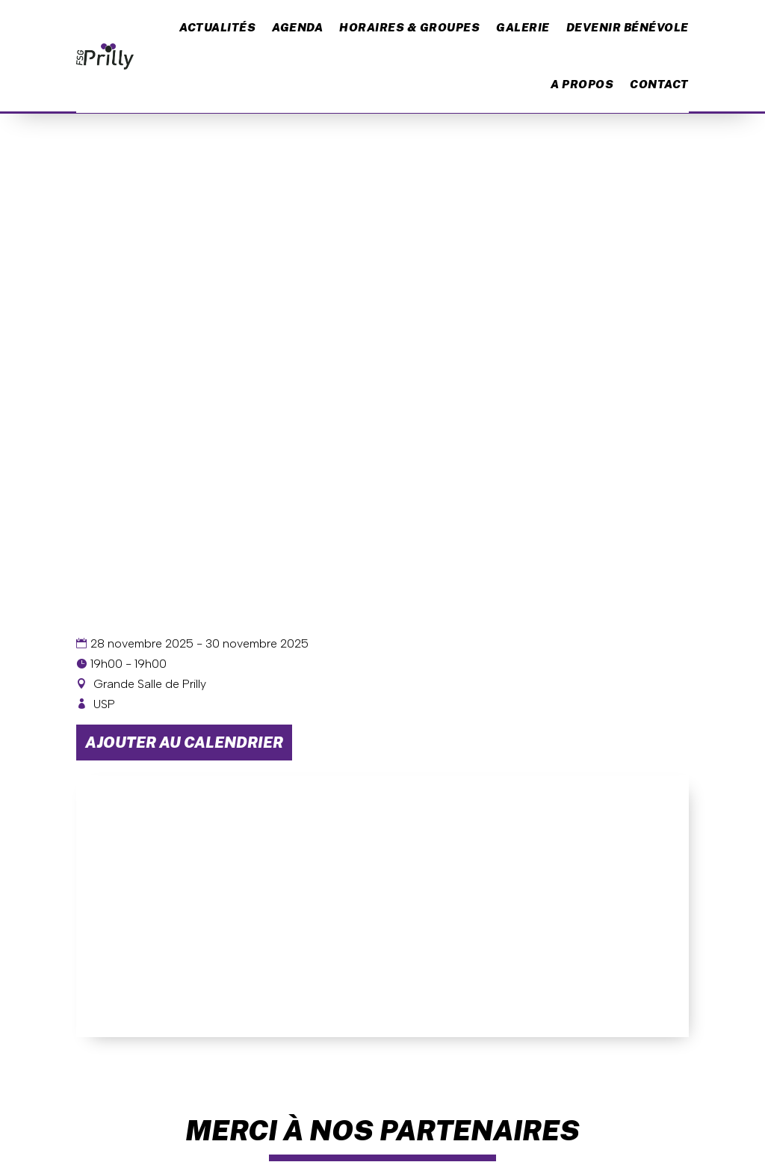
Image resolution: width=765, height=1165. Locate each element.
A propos (582, 84)
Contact (659, 84)
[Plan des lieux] (382, 906)
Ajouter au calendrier (184, 742)
